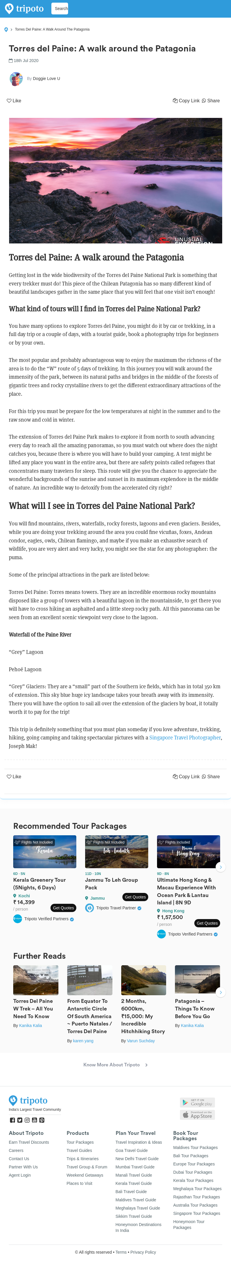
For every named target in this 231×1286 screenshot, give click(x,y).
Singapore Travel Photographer (185, 737)
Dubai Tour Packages (192, 1172)
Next (220, 868)
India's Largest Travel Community (35, 1110)
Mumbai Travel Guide (135, 1167)
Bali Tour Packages (190, 1155)
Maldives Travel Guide (136, 1200)
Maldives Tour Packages (195, 1147)
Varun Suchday (141, 1040)
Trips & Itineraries (83, 1158)
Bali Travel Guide (131, 1191)
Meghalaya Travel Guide (138, 1208)
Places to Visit (79, 1183)
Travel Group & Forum (87, 1167)
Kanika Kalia (30, 1025)
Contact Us (19, 1158)
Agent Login (20, 1175)
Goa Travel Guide (132, 1150)
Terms (121, 1252)
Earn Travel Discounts (29, 1142)
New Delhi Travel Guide (137, 1158)
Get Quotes (63, 908)
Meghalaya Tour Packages (197, 1188)
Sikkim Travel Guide (134, 1216)
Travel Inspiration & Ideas (139, 1142)
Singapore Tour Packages (196, 1213)
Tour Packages (80, 1142)
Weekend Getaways (85, 1175)
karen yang (83, 1040)
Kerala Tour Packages (193, 1180)
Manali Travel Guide (134, 1175)
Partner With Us (23, 1167)
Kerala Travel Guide (134, 1183)
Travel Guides (79, 1150)
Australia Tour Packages (195, 1205)
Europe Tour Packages (194, 1164)
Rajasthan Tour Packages (196, 1197)
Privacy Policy (143, 1252)
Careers (16, 1150)
